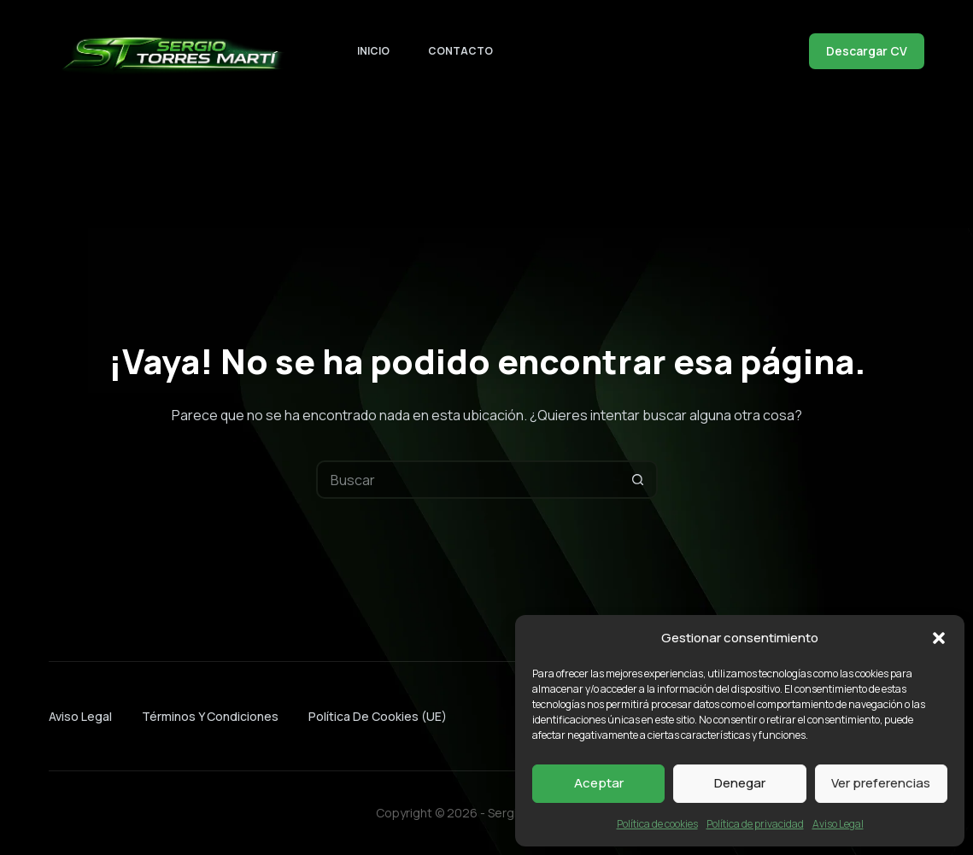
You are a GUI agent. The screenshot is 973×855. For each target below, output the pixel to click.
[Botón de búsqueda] (638, 479)
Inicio (373, 51)
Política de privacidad (755, 824)
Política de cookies (657, 824)
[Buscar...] (467, 479)
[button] (938, 638)
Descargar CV (866, 51)
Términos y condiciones (210, 716)
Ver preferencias (880, 783)
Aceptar (599, 783)
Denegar (739, 783)
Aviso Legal (838, 824)
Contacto (460, 51)
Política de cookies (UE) (377, 716)
